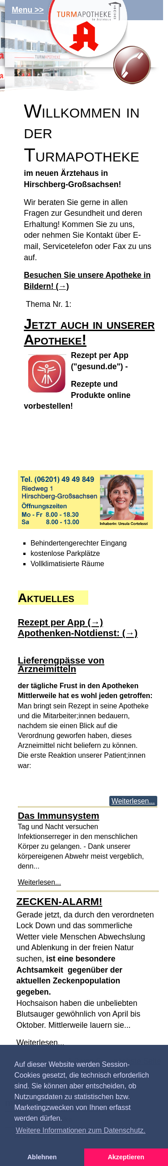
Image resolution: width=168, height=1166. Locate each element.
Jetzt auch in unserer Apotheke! (89, 332)
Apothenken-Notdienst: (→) (78, 633)
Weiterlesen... (133, 801)
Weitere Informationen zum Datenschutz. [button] (81, 1130)
